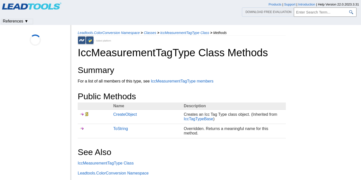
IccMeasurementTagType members (182, 81)
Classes (150, 33)
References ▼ (15, 21)
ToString (120, 128)
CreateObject (125, 114)
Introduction (306, 4)
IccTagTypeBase (198, 119)
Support (290, 4)
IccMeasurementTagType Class (184, 33)
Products (274, 4)
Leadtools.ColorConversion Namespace (109, 33)
